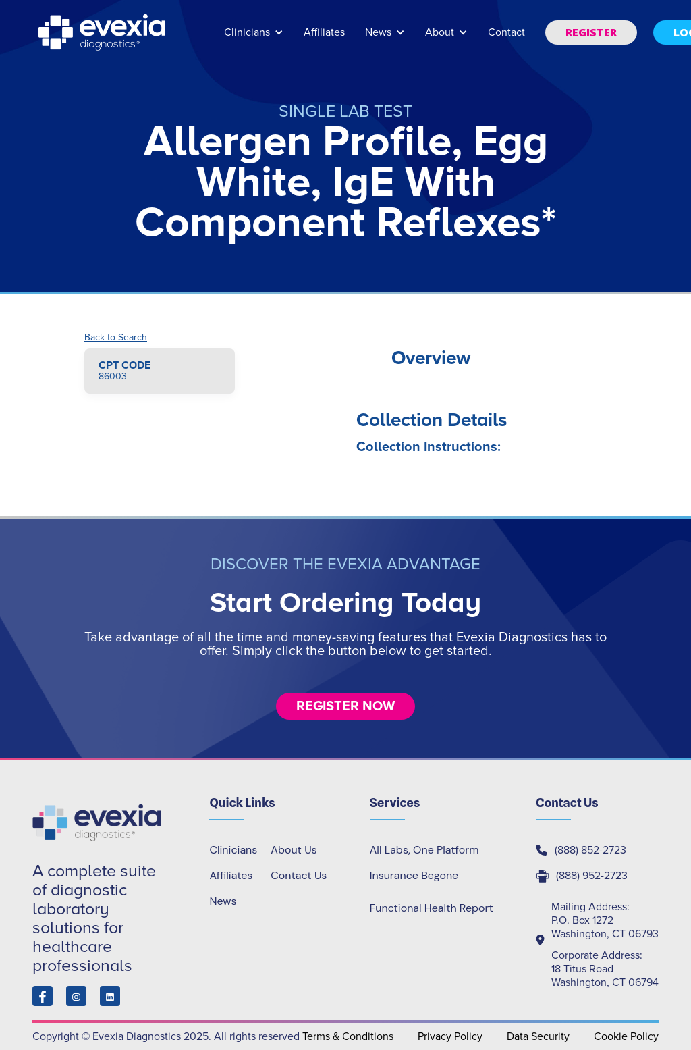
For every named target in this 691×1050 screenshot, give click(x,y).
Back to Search (115, 337)
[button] (253, 39)
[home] (103, 32)
